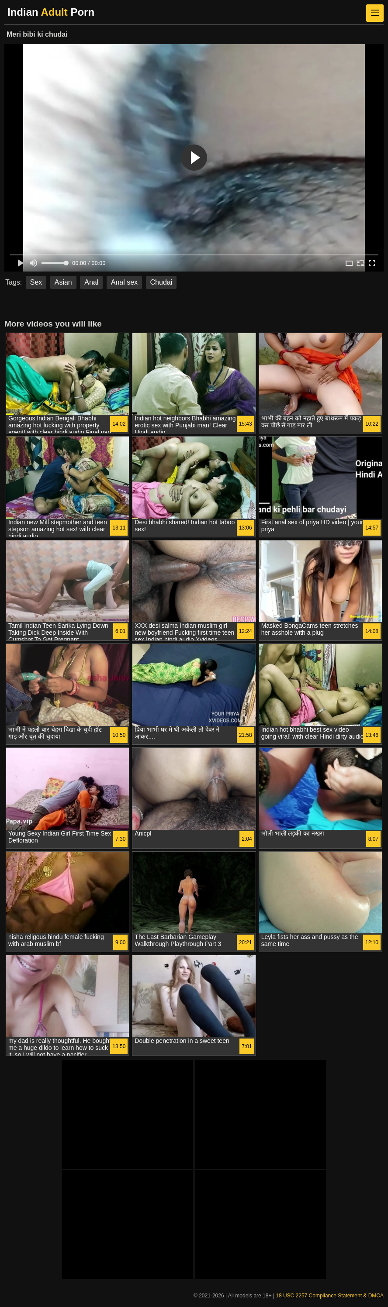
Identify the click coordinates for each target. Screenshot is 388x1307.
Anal (91, 282)
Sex (36, 282)
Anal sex (124, 282)
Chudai (161, 282)
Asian (63, 282)
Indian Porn (50, 12)
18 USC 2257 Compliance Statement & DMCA (330, 1296)
